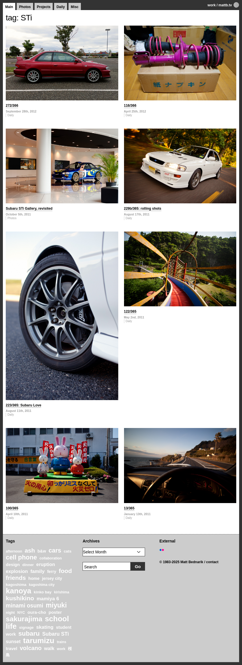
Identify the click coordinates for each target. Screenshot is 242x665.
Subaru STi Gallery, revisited (29, 209)
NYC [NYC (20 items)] (21, 613)
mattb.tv (225, 5)
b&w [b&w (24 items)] (41, 551)
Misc (75, 7)
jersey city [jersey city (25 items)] (52, 578)
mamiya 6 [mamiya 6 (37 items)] (48, 598)
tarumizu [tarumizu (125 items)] (38, 640)
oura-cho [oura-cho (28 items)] (37, 612)
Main (9, 7)
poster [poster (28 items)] (55, 612)
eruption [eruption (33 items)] (45, 564)
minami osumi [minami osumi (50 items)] (24, 605)
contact (212, 562)
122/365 (130, 311)
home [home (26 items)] (34, 578)
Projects (43, 7)
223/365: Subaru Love (23, 405)
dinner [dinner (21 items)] (28, 565)
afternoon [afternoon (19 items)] (14, 551)
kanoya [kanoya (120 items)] (18, 591)
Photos (25, 7)
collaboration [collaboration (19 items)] (50, 558)
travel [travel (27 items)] (11, 648)
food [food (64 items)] (65, 570)
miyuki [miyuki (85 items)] (56, 605)
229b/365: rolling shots (142, 209)
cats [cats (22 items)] (67, 551)
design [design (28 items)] (13, 564)
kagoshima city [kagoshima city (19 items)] (42, 585)
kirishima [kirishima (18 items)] (61, 592)
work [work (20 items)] (61, 649)
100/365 (12, 508)
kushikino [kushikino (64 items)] (20, 598)
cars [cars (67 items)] (55, 550)
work (211, 5)
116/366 (130, 106)
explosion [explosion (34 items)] (17, 571)
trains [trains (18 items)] (61, 642)
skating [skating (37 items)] (45, 627)
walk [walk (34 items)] (49, 648)
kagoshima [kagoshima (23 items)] (16, 584)
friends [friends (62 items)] (16, 577)
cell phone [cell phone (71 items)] (21, 557)
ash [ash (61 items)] (30, 550)
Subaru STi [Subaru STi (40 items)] (55, 634)
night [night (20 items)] (10, 613)
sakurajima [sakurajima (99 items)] (24, 619)
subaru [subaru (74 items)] (29, 633)
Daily (60, 7)
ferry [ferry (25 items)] (51, 571)
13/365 (129, 508)
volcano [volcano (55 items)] (31, 648)
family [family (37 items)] (38, 571)
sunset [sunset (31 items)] (13, 641)
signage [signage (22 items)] (26, 627)
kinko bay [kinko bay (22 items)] (43, 592)
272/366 (12, 106)
